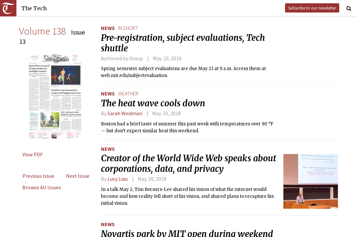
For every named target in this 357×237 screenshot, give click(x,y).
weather (128, 93)
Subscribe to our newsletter (312, 8)
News (108, 28)
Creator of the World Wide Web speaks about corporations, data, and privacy (188, 163)
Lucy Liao (117, 178)
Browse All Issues (41, 187)
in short (128, 28)
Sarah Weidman (124, 113)
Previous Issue (38, 175)
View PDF (32, 154)
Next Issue (77, 175)
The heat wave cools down (153, 103)
